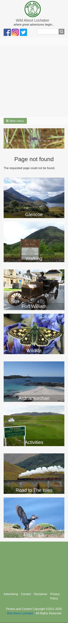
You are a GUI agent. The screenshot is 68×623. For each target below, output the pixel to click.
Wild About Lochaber (32, 20)
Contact (26, 594)
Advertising (11, 594)
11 (49, 141)
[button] (15, 121)
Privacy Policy (55, 596)
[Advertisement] (34, 81)
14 (61, 141)
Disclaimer (40, 594)
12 (53, 141)
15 (34, 145)
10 (45, 141)
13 (57, 141)
